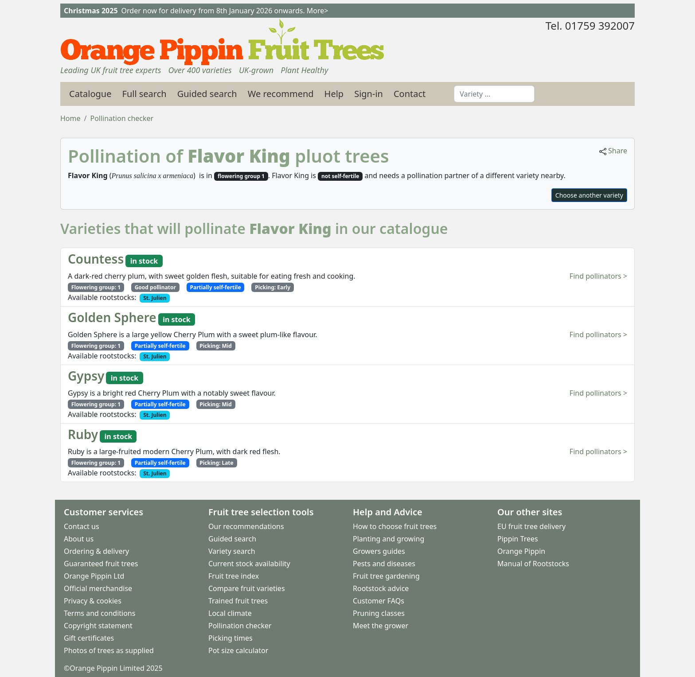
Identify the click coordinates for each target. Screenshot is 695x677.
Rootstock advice (381, 588)
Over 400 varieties (199, 70)
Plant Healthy (304, 70)
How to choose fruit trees (395, 526)
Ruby (83, 434)
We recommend (281, 94)
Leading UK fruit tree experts (110, 70)
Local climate (230, 613)
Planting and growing (388, 539)
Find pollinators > (598, 276)
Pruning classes (379, 613)
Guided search (207, 94)
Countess (96, 258)
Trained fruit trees (238, 601)
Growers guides (379, 551)
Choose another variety (589, 195)
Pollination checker (240, 625)
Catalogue (90, 94)
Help (334, 94)
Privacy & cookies (92, 601)
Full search (144, 94)
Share (613, 151)
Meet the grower (380, 625)
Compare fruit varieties (246, 588)
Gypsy (86, 375)
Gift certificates (89, 638)
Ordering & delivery (96, 551)
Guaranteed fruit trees (101, 563)
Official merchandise (98, 588)
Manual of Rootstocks (533, 563)
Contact (410, 94)
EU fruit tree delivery (531, 526)
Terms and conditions (99, 613)
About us (79, 539)
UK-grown (256, 70)
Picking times (230, 638)
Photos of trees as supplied (109, 650)
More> (317, 11)
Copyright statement (98, 625)
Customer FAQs (378, 601)
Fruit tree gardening (386, 576)
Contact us (81, 526)
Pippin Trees (517, 539)
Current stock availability (249, 563)
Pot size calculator (238, 650)
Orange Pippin (521, 551)
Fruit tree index (233, 576)
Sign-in (368, 94)
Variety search (231, 551)
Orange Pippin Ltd (94, 576)
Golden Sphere (112, 317)
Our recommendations (246, 526)
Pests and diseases (384, 563)
